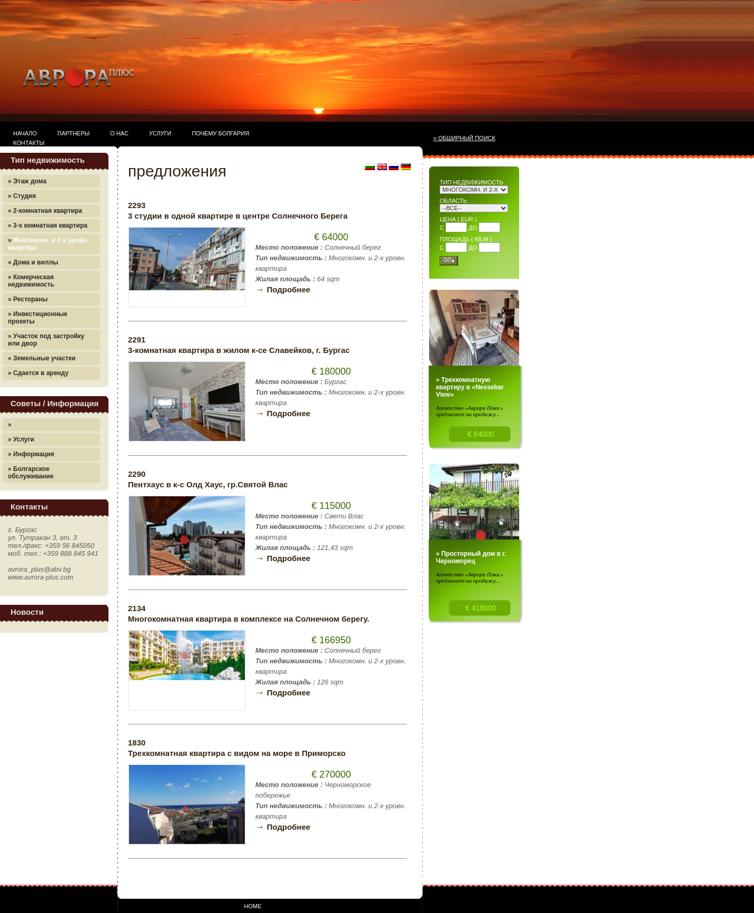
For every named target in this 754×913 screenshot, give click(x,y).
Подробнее (282, 289)
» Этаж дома (27, 181)
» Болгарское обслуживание (31, 472)
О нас (119, 133)
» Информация (31, 454)
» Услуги (21, 439)
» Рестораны (27, 299)
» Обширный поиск (464, 138)
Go (447, 260)
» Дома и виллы (33, 262)
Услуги (160, 133)
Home (253, 906)
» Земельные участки (41, 358)
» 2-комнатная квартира (45, 210)
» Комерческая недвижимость (31, 280)
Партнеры (73, 133)
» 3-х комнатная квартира (47, 225)
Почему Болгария (221, 133)
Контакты (28, 143)
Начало (25, 133)
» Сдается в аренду (38, 373)
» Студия (22, 196)
